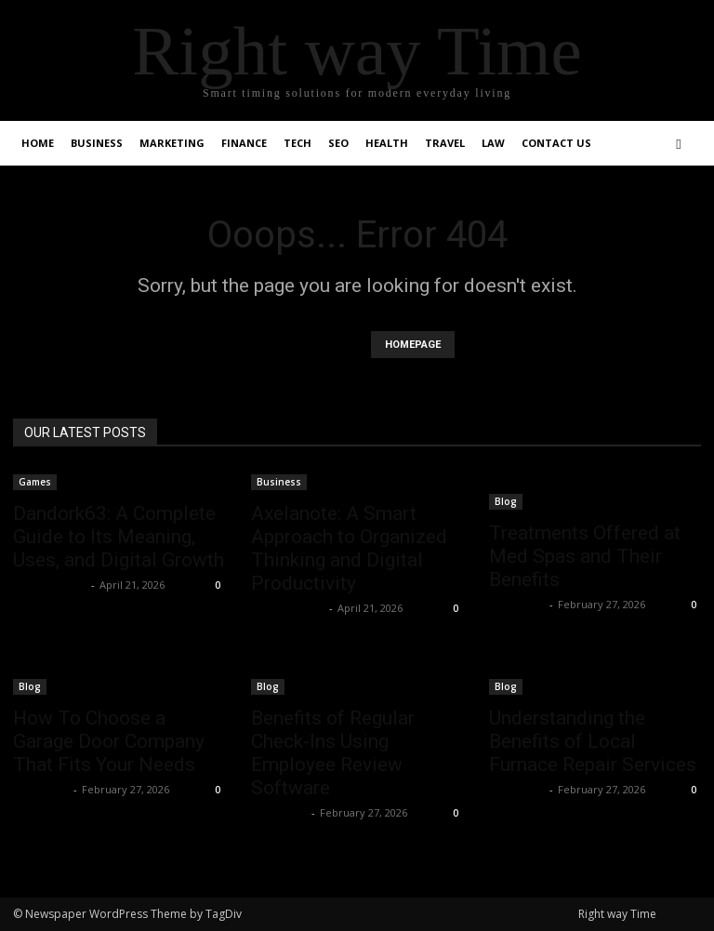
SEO (338, 143)
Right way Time (617, 914)
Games (35, 481)
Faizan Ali (517, 604)
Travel (445, 143)
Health (386, 143)
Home (37, 143)
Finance (244, 143)
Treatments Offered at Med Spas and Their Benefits (585, 556)
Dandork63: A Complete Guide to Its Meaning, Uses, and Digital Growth (118, 536)
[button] (678, 144)
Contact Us (556, 143)
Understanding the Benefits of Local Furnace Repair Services (592, 741)
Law (493, 143)
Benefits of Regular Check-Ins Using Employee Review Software (333, 753)
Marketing (172, 143)
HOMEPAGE (413, 345)
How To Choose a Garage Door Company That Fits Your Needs (109, 741)
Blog (506, 501)
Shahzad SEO (49, 585)
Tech (297, 143)
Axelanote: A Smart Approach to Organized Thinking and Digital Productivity (349, 548)
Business (97, 143)
